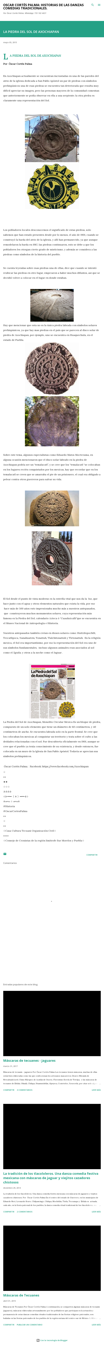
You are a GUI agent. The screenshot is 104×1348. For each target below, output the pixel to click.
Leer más (96, 1090)
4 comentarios (24, 1090)
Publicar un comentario (29, 1324)
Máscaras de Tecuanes (21, 1295)
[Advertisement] (52, 955)
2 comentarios (24, 1211)
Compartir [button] (92, 855)
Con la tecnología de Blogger (52, 1340)
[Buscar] (92, 5)
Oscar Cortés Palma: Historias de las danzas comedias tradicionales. (43, 6)
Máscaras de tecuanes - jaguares (29, 1060)
